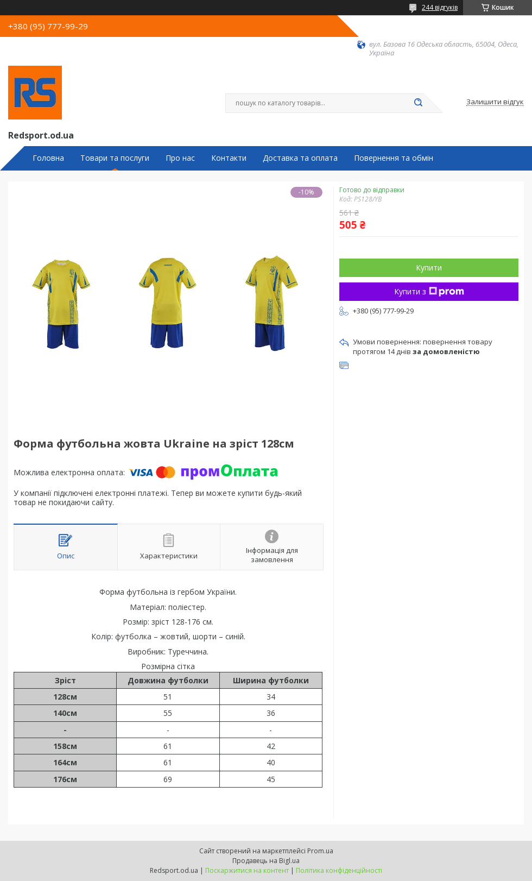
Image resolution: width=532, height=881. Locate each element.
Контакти (228, 158)
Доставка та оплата (300, 158)
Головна (48, 158)
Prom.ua (320, 850)
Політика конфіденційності (339, 870)
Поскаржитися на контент (247, 870)
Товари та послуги (114, 158)
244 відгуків (440, 7)
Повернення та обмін (393, 158)
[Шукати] (418, 103)
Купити (429, 267)
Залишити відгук (495, 102)
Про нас (180, 158)
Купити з (429, 291)
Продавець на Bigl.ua (266, 860)
